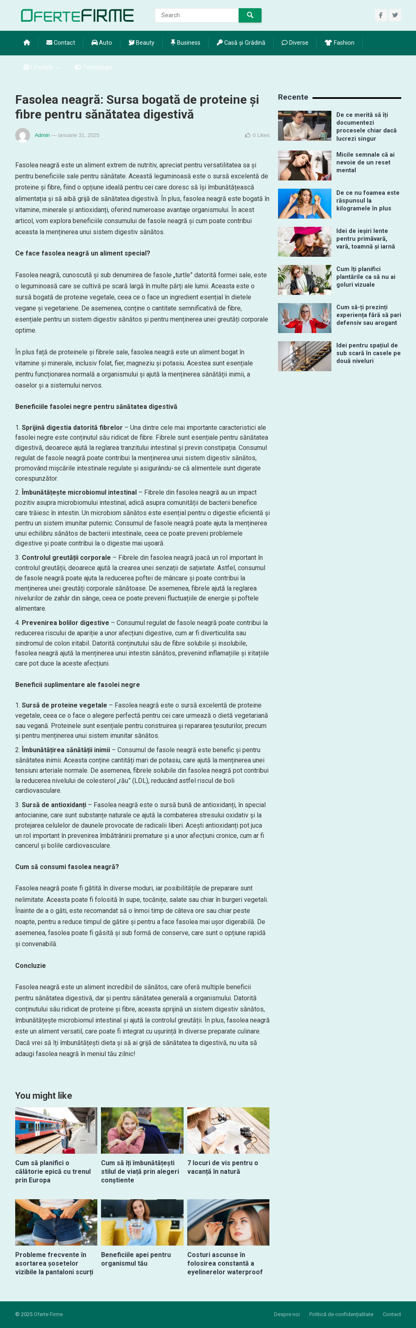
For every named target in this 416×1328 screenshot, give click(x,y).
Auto (102, 42)
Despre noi (287, 1314)
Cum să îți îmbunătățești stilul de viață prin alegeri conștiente (140, 1171)
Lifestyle (38, 67)
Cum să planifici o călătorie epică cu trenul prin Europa (53, 1171)
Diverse (295, 42)
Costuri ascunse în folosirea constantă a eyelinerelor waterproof (225, 1263)
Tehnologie (94, 67)
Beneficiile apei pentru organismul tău (136, 1259)
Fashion (339, 42)
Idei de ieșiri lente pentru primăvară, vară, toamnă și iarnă (365, 239)
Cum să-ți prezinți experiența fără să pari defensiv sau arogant (368, 315)
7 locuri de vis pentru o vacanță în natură (222, 1167)
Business (185, 42)
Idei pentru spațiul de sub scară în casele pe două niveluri (368, 353)
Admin (42, 135)
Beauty (141, 42)
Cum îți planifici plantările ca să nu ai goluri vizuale (365, 277)
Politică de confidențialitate (341, 1314)
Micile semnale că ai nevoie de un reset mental (365, 162)
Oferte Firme (48, 1314)
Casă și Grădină (241, 42)
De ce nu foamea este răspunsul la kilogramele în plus (368, 200)
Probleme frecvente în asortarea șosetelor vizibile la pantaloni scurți (54, 1263)
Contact (60, 42)
